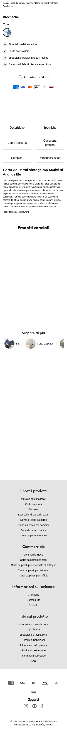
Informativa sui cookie (33, 655)
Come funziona (17, 142)
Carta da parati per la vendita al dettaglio (33, 565)
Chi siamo (33, 594)
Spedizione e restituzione (33, 634)
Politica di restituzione (33, 650)
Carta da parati (17, 3)
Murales (33, 509)
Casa (5, 3)
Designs (29, 3)
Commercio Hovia (33, 554)
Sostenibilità (33, 599)
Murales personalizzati (33, 498)
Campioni (17, 157)
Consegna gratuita (49, 142)
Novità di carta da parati (33, 519)
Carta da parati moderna (33, 535)
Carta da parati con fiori (34, 530)
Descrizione (17, 127)
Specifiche (49, 127)
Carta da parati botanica (46, 3)
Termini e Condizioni (33, 640)
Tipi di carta (33, 629)
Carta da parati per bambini (33, 525)
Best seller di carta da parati (33, 514)
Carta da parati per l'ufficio (33, 575)
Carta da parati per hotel (33, 559)
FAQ (33, 660)
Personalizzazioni (50, 157)
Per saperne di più (41, 64)
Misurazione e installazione (33, 624)
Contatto (33, 605)
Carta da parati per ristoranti (33, 570)
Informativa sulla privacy (33, 645)
